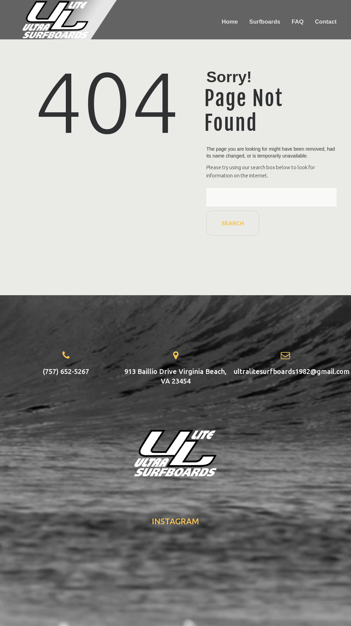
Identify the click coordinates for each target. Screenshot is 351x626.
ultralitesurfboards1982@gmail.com (292, 371)
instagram (175, 521)
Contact (326, 22)
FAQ (298, 22)
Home (230, 22)
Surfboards (264, 22)
